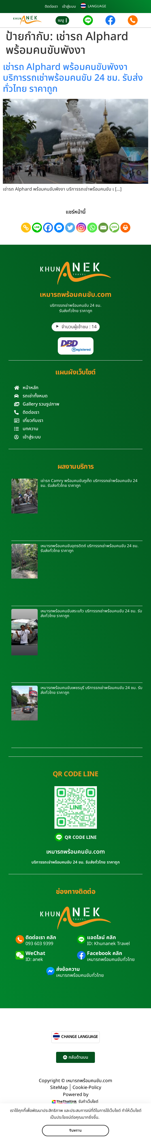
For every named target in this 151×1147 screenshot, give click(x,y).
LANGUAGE (97, 6)
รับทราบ (75, 1131)
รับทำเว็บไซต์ (88, 1102)
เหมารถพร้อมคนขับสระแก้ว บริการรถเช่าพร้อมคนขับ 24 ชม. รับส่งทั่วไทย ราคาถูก (91, 613)
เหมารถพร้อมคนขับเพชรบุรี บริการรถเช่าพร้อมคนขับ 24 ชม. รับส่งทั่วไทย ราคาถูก (91, 690)
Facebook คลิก (104, 953)
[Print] (125, 228)
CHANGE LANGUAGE (79, 1037)
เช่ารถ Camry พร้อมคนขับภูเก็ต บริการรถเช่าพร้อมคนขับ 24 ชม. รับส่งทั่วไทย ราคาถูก (89, 483)
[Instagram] (81, 228)
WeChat (35, 953)
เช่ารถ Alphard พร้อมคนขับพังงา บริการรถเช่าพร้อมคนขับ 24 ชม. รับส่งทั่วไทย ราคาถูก (73, 78)
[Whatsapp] (92, 228)
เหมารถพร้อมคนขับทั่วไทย (111, 959)
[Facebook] (48, 228)
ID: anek (34, 959)
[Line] (37, 228)
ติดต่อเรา (51, 6)
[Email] (103, 228)
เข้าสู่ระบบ (69, 6)
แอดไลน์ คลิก (101, 937)
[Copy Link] (26, 228)
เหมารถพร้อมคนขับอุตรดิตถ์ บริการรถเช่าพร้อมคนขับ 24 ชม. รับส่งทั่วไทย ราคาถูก (90, 548)
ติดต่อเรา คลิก (40, 937)
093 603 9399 (39, 943)
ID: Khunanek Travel (108, 943)
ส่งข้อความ (68, 969)
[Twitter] (70, 228)
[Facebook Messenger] (59, 228)
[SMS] (114, 228)
